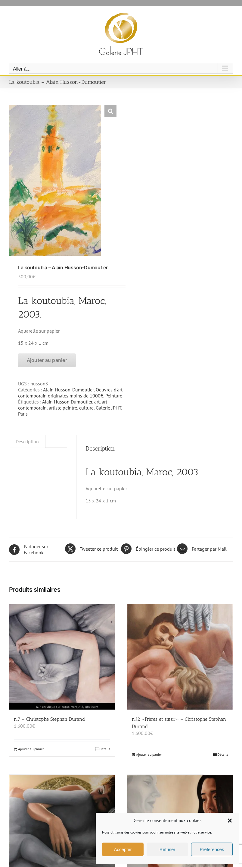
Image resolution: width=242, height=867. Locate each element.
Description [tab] (27, 441)
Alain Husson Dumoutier (67, 402)
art (97, 402)
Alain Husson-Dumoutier (68, 390)
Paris (23, 414)
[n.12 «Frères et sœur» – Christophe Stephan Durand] (180, 657)
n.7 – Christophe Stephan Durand (49, 719)
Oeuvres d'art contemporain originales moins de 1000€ (70, 393)
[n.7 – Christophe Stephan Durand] (62, 657)
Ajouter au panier (47, 360)
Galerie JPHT (108, 408)
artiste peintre (63, 408)
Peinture (113, 396)
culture (86, 408)
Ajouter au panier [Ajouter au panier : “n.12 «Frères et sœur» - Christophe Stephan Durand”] (149, 754)
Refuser (167, 849)
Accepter (123, 849)
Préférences (212, 849)
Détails (104, 749)
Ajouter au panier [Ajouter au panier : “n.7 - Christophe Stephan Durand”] (31, 749)
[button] (230, 821)
